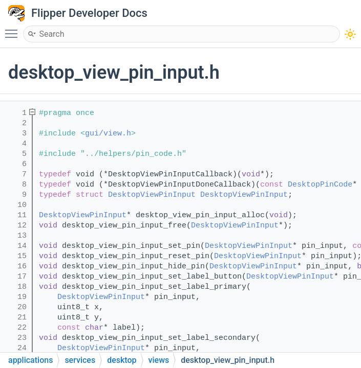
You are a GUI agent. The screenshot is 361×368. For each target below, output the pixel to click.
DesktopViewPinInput (152, 195)
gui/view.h (108, 133)
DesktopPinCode (320, 184)
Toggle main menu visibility (14, 29)
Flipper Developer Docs (89, 13)
